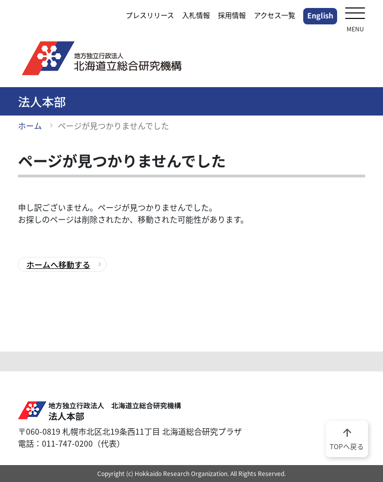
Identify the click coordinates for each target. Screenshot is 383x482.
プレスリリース (150, 15)
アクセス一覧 (274, 15)
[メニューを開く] (355, 14)
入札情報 (196, 15)
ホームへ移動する (58, 264)
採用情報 (232, 15)
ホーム (30, 125)
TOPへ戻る (347, 438)
